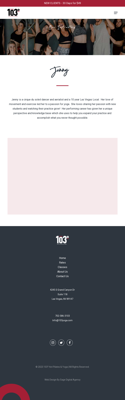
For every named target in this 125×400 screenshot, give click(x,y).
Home (62, 258)
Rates (62, 262)
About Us (62, 271)
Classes (62, 267)
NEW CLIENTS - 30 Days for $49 (62, 3)
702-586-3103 (62, 316)
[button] (116, 12)
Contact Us (62, 276)
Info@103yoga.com (62, 320)
